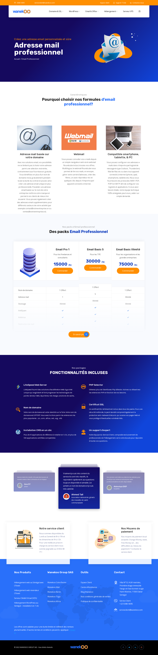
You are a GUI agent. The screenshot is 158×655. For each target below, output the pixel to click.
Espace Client (86, 613)
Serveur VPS (128, 11)
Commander (62, 270)
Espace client (103, 3)
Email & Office (91, 11)
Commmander (95, 267)
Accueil (17, 59)
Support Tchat (119, 3)
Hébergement (110, 11)
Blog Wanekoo (87, 622)
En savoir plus (81, 334)
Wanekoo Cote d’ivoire (56, 613)
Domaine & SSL (56, 11)
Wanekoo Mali (53, 618)
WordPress (74, 11)
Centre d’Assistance (89, 618)
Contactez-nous (137, 3)
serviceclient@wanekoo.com (43, 3)
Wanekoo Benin (54, 622)
